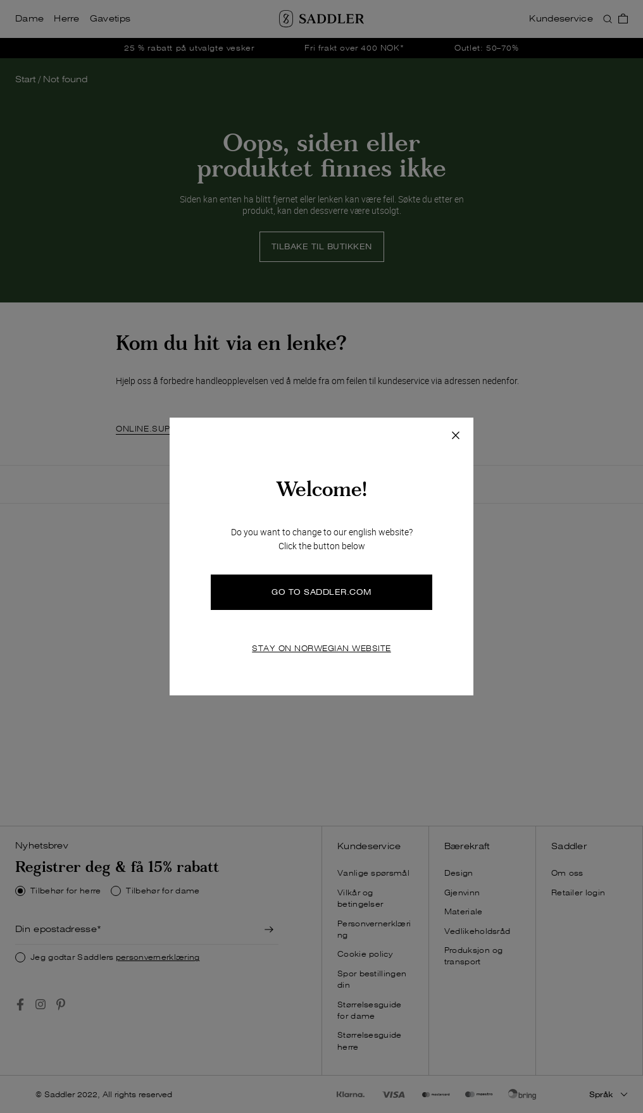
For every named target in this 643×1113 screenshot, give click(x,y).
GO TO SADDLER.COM (321, 592)
